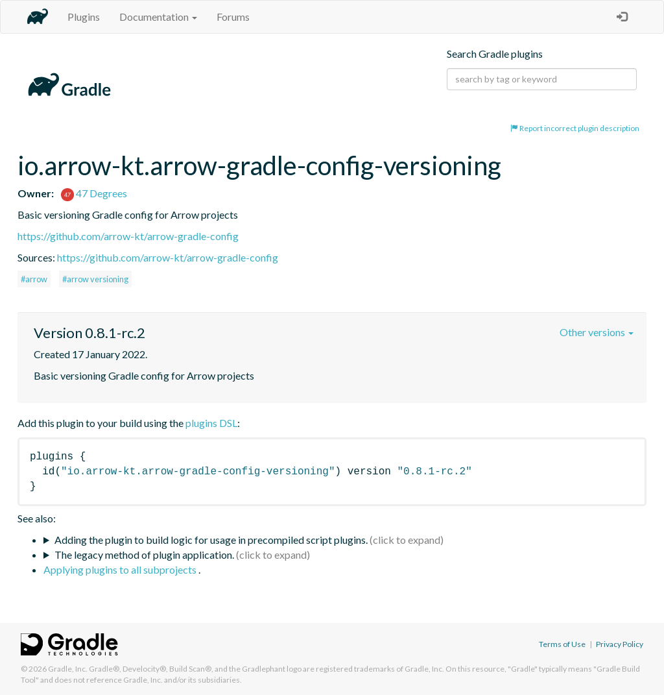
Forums (233, 16)
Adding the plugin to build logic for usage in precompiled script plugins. (211, 539)
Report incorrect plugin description (574, 128)
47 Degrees (94, 193)
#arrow (34, 279)
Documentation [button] (158, 16)
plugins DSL (211, 423)
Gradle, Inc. (68, 669)
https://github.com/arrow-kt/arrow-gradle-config (128, 236)
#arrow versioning (95, 279)
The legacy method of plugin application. (144, 554)
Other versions (597, 332)
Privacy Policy (619, 644)
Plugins (83, 16)
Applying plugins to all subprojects (120, 569)
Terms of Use (562, 644)
